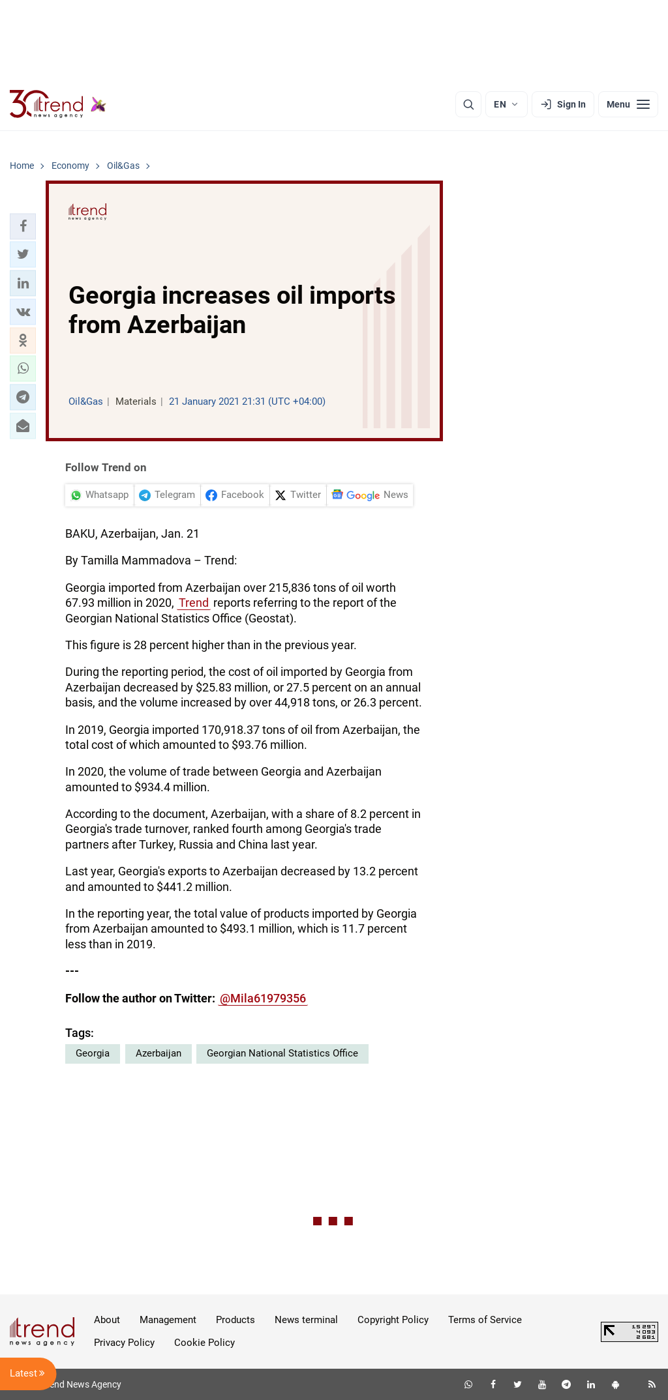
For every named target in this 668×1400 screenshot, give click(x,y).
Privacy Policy (124, 1343)
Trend (194, 602)
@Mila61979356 (263, 998)
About (107, 1320)
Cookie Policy (204, 1343)
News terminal (306, 1320)
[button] (23, 226)
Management (168, 1320)
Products (235, 1320)
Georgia (93, 1053)
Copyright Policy (393, 1320)
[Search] (468, 104)
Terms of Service (485, 1320)
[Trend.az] (58, 104)
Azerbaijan (158, 1053)
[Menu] (628, 104)
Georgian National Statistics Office (282, 1053)
